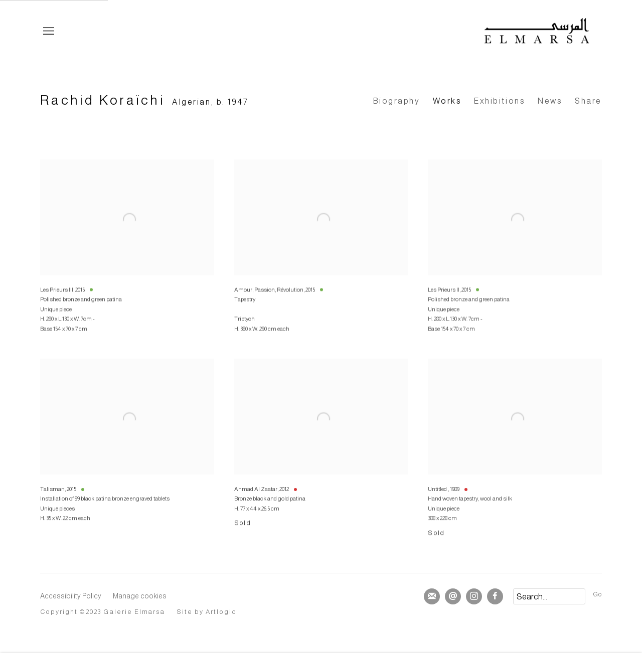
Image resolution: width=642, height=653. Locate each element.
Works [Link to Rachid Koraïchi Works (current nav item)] (447, 101)
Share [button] (588, 101)
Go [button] (597, 594)
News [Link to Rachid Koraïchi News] (550, 101)
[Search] (549, 596)
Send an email (453, 596)
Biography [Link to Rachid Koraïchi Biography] (396, 101)
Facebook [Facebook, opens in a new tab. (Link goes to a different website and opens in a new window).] (495, 596)
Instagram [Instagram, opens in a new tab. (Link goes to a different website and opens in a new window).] (474, 596)
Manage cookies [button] (140, 596)
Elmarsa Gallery (536, 31)
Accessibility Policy (70, 596)
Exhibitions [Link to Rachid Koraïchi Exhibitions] (499, 101)
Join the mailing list (432, 596)
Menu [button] (47, 31)
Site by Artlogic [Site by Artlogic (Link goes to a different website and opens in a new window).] (207, 611)
